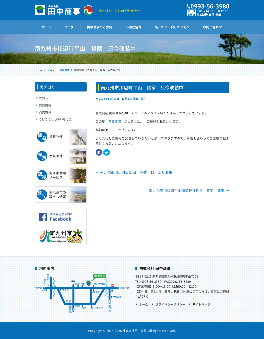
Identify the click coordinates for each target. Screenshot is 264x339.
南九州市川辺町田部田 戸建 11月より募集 (134, 172)
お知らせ (45, 98)
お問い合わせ (212, 27)
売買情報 (45, 112)
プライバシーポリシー (170, 304)
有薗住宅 (114, 121)
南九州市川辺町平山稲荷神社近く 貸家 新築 (189, 190)
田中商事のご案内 (99, 27)
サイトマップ (202, 304)
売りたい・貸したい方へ (172, 27)
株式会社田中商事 (135, 98)
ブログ (69, 27)
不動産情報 (134, 27)
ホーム (46, 27)
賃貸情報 (45, 105)
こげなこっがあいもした (55, 119)
